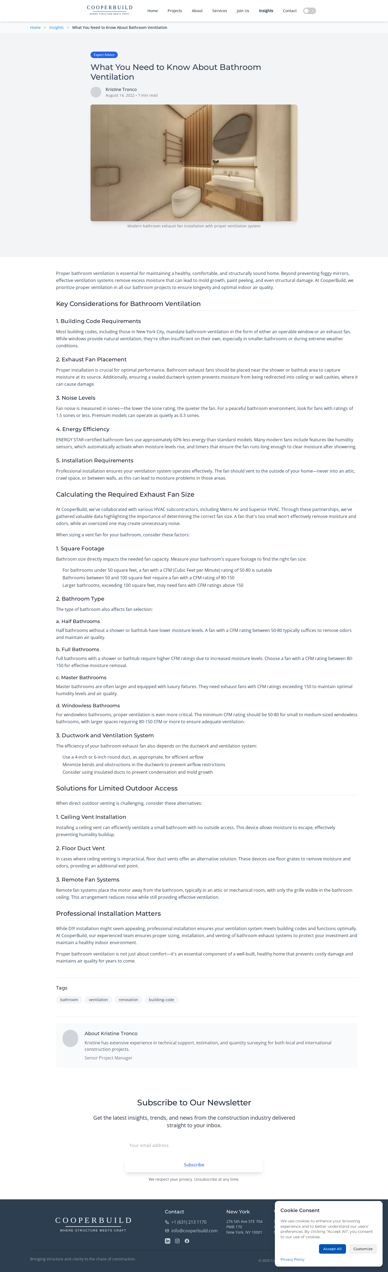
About (197, 10)
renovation (128, 999)
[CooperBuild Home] (93, 1225)
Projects (175, 10)
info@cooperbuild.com (191, 1231)
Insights (266, 10)
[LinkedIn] (167, 1241)
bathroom (69, 999)
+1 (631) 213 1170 (185, 1222)
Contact (290, 10)
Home (152, 10)
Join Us (243, 10)
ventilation (98, 999)
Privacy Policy (344, 1260)
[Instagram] (177, 1241)
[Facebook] (187, 1241)
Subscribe (194, 1165)
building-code (161, 999)
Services (219, 10)
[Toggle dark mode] (309, 11)
